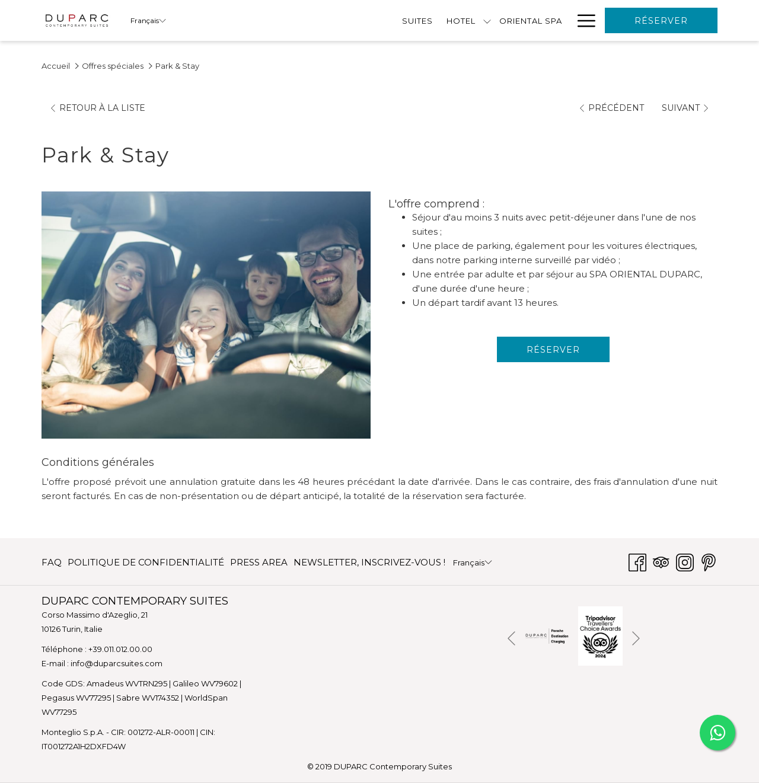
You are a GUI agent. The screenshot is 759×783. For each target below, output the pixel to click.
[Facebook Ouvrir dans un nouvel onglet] (637, 561)
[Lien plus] (582, 20)
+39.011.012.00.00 (120, 649)
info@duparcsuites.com (116, 663)
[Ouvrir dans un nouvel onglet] (547, 635)
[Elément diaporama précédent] (511, 638)
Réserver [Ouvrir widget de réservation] (661, 20)
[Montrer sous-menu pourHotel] (290, 20)
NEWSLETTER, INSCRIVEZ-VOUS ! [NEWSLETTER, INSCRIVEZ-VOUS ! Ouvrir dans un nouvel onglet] (369, 564)
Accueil (56, 66)
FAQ (52, 562)
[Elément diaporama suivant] (636, 638)
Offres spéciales (112, 66)
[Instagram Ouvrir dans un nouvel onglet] (685, 561)
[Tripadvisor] (661, 561)
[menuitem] (220, 20)
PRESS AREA (259, 562)
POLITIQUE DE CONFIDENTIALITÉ (146, 562)
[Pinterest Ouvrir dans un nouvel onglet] (708, 561)
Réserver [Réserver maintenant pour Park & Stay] (553, 349)
